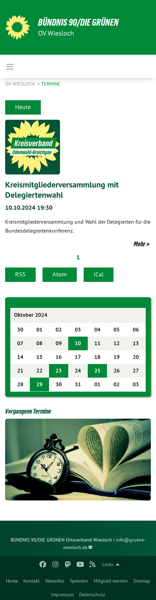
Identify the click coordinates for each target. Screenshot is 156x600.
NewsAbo (54, 581)
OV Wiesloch (20, 84)
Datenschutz (92, 594)
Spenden (79, 581)
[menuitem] (12, 579)
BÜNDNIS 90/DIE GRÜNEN (78, 22)
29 (39, 384)
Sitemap (141, 581)
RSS (20, 274)
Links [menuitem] (107, 564)
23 (59, 370)
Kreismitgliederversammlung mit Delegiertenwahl (62, 189)
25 (97, 370)
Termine (50, 84)
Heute (23, 107)
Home (12, 581)
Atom (59, 274)
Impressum (62, 594)
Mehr (139, 244)
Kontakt (31, 581)
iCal (99, 274)
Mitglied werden (111, 581)
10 (78, 343)
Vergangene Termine (28, 411)
